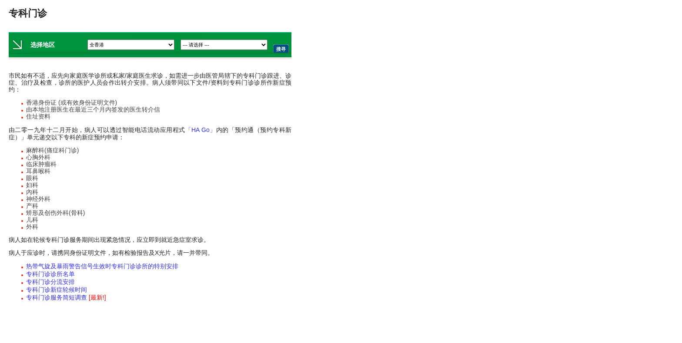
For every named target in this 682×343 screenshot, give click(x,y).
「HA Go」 (200, 129)
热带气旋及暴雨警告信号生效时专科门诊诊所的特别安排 (102, 266)
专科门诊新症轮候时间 (56, 289)
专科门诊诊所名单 (50, 273)
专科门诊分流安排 (50, 281)
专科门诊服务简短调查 (66, 297)
